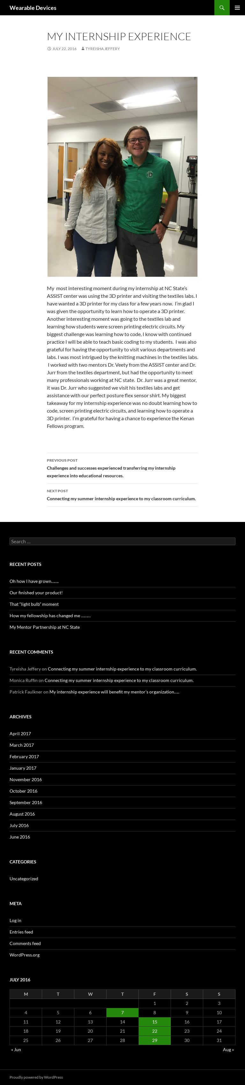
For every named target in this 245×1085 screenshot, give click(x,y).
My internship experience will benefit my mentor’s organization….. (114, 691)
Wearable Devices (33, 7)
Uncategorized (24, 878)
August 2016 (22, 814)
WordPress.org (25, 954)
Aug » (228, 1049)
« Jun (16, 1049)
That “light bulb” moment (34, 604)
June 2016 (20, 836)
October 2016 (23, 791)
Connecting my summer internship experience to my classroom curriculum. (122, 494)
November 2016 (26, 779)
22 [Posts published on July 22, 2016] (154, 1031)
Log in (15, 920)
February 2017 (24, 756)
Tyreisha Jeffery (102, 48)
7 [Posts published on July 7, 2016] (122, 1012)
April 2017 (20, 733)
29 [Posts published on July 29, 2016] (154, 1040)
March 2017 (22, 745)
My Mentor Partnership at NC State (45, 627)
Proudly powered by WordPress (36, 1077)
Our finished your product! (36, 592)
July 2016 (19, 825)
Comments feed (25, 943)
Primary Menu (237, 7)
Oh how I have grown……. (34, 581)
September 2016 (26, 802)
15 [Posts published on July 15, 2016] (154, 1021)
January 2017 (23, 768)
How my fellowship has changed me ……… (50, 615)
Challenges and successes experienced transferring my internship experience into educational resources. (122, 467)
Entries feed (21, 932)
